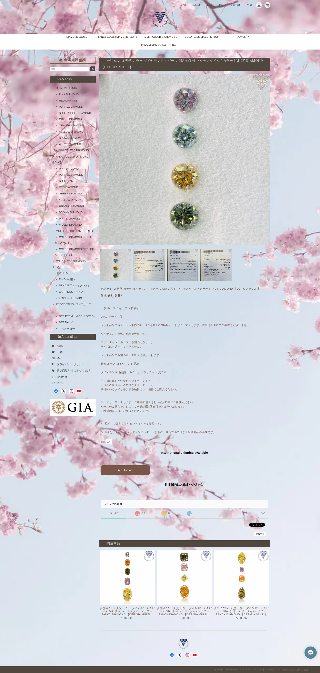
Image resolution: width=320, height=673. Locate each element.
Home (182, 4)
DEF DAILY (66, 322)
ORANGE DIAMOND (71, 125)
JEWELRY (243, 36)
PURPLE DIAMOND (71, 106)
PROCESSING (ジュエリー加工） (160, 44)
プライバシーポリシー (71, 364)
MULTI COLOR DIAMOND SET (161, 36)
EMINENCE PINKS (70, 298)
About (196, 4)
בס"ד (249, 4)
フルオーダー (67, 328)
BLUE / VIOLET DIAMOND (75, 113)
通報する (260, 534)
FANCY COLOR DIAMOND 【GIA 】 (118, 36)
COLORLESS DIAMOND (74, 150)
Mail (221, 4)
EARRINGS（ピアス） (72, 291)
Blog (209, 4)
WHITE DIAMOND (70, 144)
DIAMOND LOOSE (76, 36)
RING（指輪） (67, 279)
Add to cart (125, 470)
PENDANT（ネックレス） (74, 285)
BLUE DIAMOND (69, 181)
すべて (114, 513)
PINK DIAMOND (69, 94)
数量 (103, 442)
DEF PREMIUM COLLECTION (77, 316)
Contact (235, 4)
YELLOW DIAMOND (71, 199)
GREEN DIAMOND (70, 119)
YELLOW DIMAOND (71, 131)
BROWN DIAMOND (71, 137)
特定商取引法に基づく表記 (73, 370)
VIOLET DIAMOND (70, 224)
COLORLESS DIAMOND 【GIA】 (203, 36)
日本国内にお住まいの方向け (184, 484)
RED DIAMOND (68, 100)
